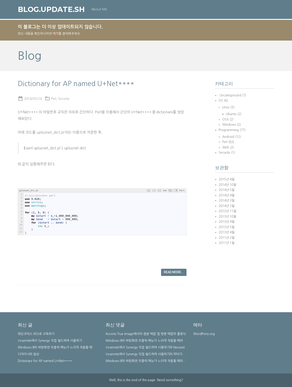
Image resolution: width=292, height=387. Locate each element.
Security (64, 98)
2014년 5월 (226, 189)
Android (228, 136)
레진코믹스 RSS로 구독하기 (36, 333)
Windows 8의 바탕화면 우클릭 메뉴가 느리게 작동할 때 (55, 347)
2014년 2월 (226, 205)
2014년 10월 (227, 184)
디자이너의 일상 (28, 354)
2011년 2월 (226, 237)
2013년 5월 (226, 227)
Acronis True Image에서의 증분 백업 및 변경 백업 (139, 333)
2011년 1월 (226, 242)
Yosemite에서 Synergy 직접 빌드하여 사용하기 (50, 340)
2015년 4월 (226, 179)
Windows (229, 124)
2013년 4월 (226, 232)
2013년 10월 (227, 216)
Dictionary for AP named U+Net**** (76, 83)
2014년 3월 (226, 200)
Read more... (174, 272)
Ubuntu (231, 114)
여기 (55, 33)
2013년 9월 (226, 221)
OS (221, 100)
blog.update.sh (51, 9)
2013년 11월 (227, 211)
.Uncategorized (230, 95)
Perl (53, 98)
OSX (225, 119)
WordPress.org (204, 333)
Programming (229, 130)
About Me (99, 9)
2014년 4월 (226, 195)
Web (225, 147)
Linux (225, 107)
